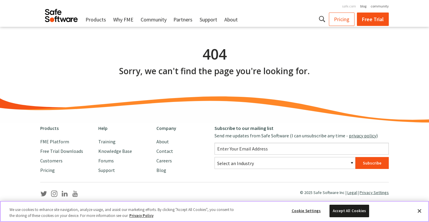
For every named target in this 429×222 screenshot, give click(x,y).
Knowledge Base (115, 151)
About (231, 19)
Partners (182, 19)
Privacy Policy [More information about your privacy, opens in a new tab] (141, 215)
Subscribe (372, 163)
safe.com (349, 6)
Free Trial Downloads (61, 151)
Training (107, 142)
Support (208, 19)
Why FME (123, 19)
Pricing (341, 19)
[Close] (419, 211)
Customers (51, 161)
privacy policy (362, 136)
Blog (161, 170)
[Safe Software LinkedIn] (64, 195)
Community (154, 19)
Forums (106, 161)
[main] (214, 73)
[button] (322, 19)
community (380, 6)
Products (96, 19)
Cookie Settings (306, 211)
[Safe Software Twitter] (43, 195)
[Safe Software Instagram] (54, 195)
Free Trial (373, 19)
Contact (164, 151)
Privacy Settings (374, 192)
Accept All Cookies (349, 211)
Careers (164, 161)
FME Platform (54, 142)
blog (363, 6)
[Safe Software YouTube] (75, 195)
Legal (352, 192)
